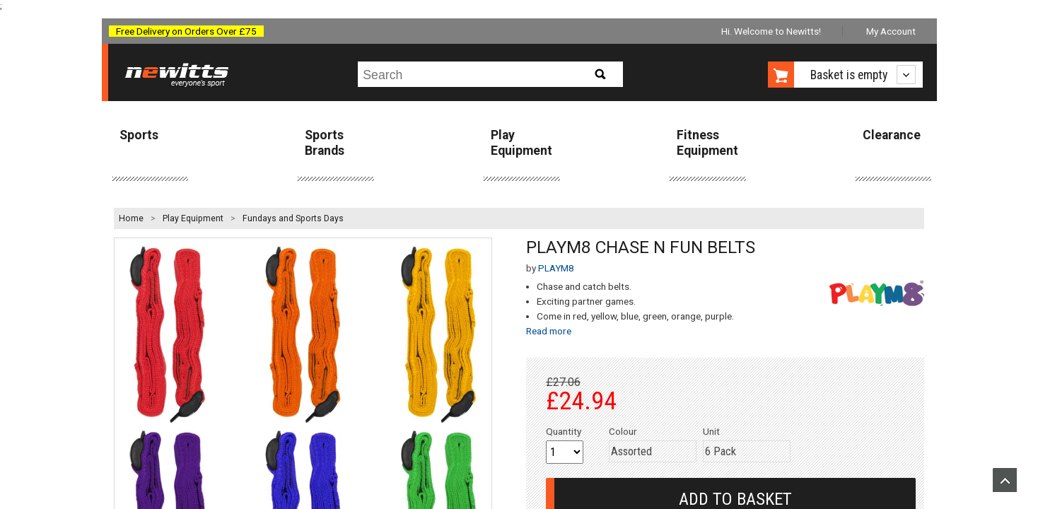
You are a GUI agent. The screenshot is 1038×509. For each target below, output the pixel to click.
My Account (891, 31)
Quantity (563, 431)
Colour (623, 431)
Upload (1005, 480)
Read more (548, 331)
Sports (138, 135)
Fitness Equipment (707, 142)
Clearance (892, 135)
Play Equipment (521, 142)
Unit (711, 431)
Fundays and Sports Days (293, 218)
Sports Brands (324, 142)
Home (131, 218)
